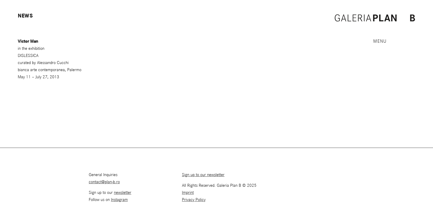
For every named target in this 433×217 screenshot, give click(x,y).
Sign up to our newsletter (203, 175)
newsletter (122, 193)
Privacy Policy (194, 200)
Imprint (188, 193)
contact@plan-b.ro (104, 182)
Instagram (119, 200)
